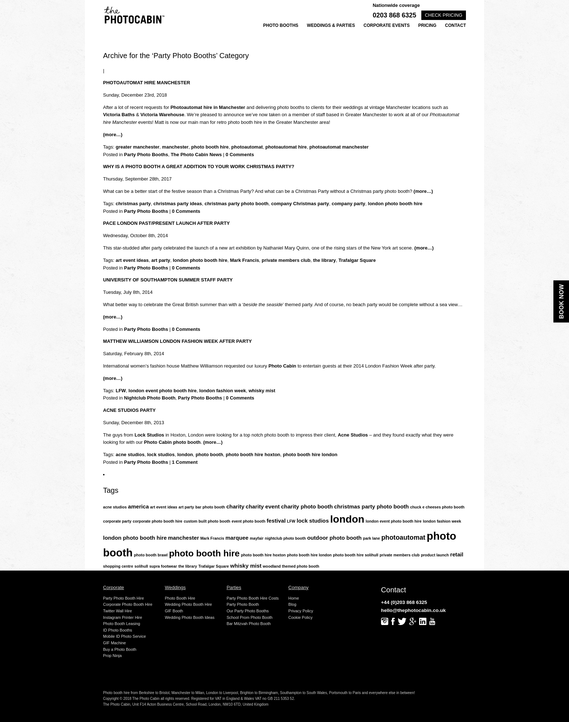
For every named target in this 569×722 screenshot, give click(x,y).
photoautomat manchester (339, 147)
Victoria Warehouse (162, 114)
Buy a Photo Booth (119, 649)
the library (324, 260)
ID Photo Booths (117, 630)
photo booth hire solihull (355, 555)
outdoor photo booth (334, 538)
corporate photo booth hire (158, 521)
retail (456, 554)
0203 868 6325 (394, 15)
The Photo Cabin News (196, 154)
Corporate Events (387, 25)
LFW (121, 390)
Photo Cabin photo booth (172, 442)
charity (235, 506)
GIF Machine (114, 643)
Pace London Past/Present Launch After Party (166, 223)
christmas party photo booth (237, 203)
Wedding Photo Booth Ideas (189, 617)
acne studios (130, 454)
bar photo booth (210, 507)
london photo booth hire (395, 203)
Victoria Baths (119, 114)
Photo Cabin (282, 366)
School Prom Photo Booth (249, 617)
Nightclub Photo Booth (150, 398)
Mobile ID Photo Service (124, 636)
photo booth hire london (310, 454)
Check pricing (443, 15)
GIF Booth (174, 611)
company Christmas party (300, 203)
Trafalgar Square (357, 260)
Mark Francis (244, 260)
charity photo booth (307, 506)
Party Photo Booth (242, 604)
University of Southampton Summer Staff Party (168, 280)
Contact (455, 25)
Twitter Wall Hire (117, 611)
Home (293, 598)
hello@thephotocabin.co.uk (413, 610)
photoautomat (247, 147)
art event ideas (132, 260)
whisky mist (262, 390)
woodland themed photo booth (291, 566)
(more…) (112, 134)
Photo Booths (280, 25)
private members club (286, 260)
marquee (236, 538)
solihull (141, 566)
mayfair (256, 538)
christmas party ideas (177, 203)
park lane (371, 538)
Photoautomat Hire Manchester (146, 82)
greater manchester (138, 147)
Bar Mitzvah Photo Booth (248, 623)
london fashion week (222, 390)
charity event (263, 506)
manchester (175, 147)
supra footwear (163, 566)
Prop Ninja (112, 655)
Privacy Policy (300, 611)
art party (160, 260)
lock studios (161, 454)
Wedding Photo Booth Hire (188, 604)
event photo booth (248, 521)
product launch (435, 555)
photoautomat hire (286, 147)
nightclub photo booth (285, 538)
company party (348, 203)
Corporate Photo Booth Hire (127, 604)
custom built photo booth (207, 521)
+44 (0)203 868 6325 (404, 602)
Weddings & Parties (331, 25)
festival (276, 521)
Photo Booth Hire (180, 598)
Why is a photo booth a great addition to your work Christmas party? (198, 166)
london (185, 454)
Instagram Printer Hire (122, 617)
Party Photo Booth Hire (123, 598)
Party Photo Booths (146, 154)
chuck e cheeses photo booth (437, 507)
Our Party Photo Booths (247, 611)
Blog (292, 604)
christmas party (133, 203)
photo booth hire (210, 147)
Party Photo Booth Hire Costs (252, 598)
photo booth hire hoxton (253, 454)
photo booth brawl (151, 555)
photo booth (209, 454)
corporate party (117, 521)
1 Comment (185, 462)
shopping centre (118, 566)
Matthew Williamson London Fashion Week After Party (177, 341)
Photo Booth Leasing (121, 623)
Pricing (427, 25)
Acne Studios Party (129, 410)
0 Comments (240, 154)
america (138, 506)
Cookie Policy (300, 617)
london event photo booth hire (162, 390)
